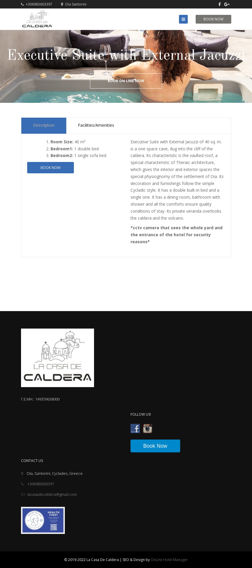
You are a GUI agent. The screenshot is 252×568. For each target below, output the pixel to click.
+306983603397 (36, 4)
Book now (50, 167)
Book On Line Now (126, 80)
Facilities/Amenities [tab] (96, 125)
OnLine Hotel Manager (169, 559)
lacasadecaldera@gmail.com (49, 494)
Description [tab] (44, 125)
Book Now (213, 19)
